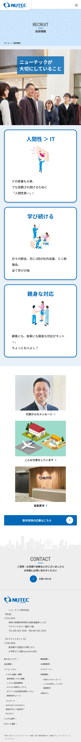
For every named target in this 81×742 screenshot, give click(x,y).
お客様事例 (46, 664)
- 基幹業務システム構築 (15, 678)
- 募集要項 (46, 688)
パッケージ (10, 701)
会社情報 (8, 664)
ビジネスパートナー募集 (24, 735)
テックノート (47, 669)
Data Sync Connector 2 (15, 705)
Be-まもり (10, 713)
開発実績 (45, 659)
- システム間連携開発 (14, 683)
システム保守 (10, 718)
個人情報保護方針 (41, 735)
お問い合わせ (40, 578)
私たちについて (11, 659)
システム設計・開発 (14, 674)
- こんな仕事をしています (52, 684)
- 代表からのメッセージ (51, 679)
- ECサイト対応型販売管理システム (20, 691)
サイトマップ (10, 739)
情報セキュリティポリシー (59, 735)
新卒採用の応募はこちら (47, 520)
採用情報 (45, 674)
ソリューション (10, 669)
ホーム (7, 43)
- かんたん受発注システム (16, 687)
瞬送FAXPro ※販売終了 (15, 709)
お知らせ (45, 693)
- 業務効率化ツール (13, 695)
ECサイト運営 (10, 724)
